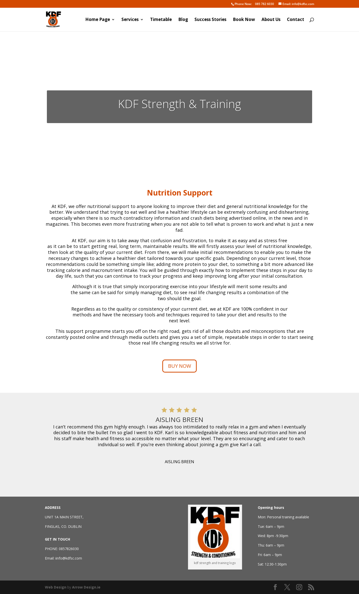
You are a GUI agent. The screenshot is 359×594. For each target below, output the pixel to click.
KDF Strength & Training (179, 103)
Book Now (244, 20)
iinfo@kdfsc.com (68, 558)
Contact (295, 20)
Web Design (55, 587)
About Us (271, 20)
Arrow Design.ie (86, 587)
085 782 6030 (252, 4)
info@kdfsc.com (296, 4)
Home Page (97, 20)
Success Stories (210, 20)
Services (130, 20)
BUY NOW (179, 366)
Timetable (161, 20)
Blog (183, 20)
